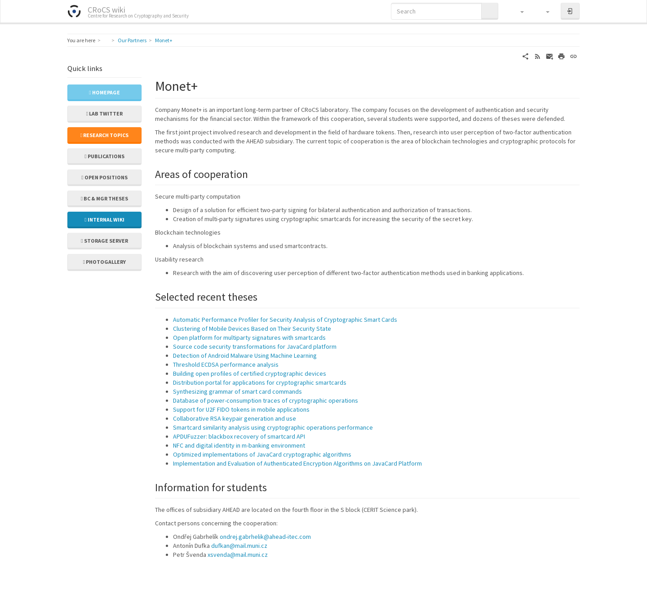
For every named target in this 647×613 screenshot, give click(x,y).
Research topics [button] (104, 135)
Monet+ (163, 40)
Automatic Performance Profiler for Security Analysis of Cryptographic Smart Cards (285, 319)
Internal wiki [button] (104, 219)
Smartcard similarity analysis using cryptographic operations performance (273, 427)
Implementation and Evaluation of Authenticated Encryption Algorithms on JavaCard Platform (297, 463)
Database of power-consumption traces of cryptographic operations (265, 400)
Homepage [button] (104, 92)
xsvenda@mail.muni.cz (238, 555)
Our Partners (132, 40)
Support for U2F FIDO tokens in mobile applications (241, 409)
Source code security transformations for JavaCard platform (255, 346)
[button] (518, 11)
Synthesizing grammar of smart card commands (237, 391)
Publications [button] (104, 156)
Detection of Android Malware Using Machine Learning (245, 355)
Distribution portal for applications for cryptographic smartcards (259, 382)
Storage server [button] (104, 240)
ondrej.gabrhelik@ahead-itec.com (265, 537)
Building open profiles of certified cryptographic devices (249, 373)
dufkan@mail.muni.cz (239, 546)
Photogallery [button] (104, 261)
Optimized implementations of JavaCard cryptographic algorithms (262, 454)
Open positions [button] (104, 177)
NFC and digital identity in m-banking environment (239, 445)
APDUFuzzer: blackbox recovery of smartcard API (239, 436)
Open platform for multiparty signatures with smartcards (249, 337)
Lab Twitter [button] (104, 113)
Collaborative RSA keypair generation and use (234, 418)
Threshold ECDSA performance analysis (226, 364)
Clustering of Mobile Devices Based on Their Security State (252, 328)
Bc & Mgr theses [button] (104, 198)
